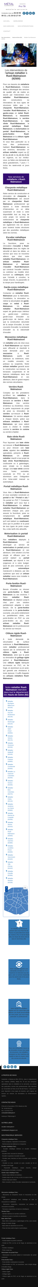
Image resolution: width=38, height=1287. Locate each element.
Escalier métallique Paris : (9, 1146)
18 (18, 890)
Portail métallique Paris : (9, 1238)
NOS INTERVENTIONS (25, 26)
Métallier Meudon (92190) (10, 880)
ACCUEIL (6, 21)
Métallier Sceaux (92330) (10, 783)
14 (12, 910)
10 (20, 895)
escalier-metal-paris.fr (8, 1126)
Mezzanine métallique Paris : (10, 1192)
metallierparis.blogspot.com (10, 1130)
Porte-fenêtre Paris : (7, 1259)
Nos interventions (6, 37)
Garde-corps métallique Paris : (10, 1172)
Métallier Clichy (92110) (10, 799)
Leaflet (25, 915)
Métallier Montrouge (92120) (11, 722)
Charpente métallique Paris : (10, 1139)
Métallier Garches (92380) (10, 841)
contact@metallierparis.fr (8, 1113)
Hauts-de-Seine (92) (17, 37)
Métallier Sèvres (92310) (10, 824)
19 (26, 892)
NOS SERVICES (8, 26)
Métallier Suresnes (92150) (11, 745)
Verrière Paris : (6, 1211)
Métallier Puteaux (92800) (10, 759)
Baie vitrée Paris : (7, 1218)
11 (24, 900)
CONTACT (6, 31)
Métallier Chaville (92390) (10, 873)
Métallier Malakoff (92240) (10, 752)
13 (21, 910)
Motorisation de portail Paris (10, 1252)
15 (6, 906)
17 (8, 891)
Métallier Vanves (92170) (10, 738)
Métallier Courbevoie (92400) (11, 766)
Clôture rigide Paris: (7, 1269)
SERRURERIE (18, 21)
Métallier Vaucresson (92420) (11, 857)
